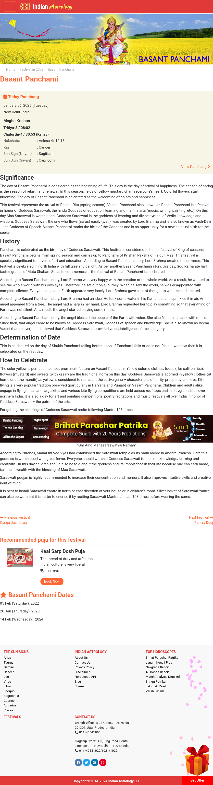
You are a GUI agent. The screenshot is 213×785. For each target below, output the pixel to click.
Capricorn (10, 701)
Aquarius (10, 705)
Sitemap (81, 686)
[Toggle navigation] (10, 6)
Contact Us (82, 662)
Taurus (8, 662)
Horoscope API (85, 677)
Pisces (8, 710)
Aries (7, 657)
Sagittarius (11, 696)
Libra (7, 686)
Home (10, 69)
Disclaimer (82, 672)
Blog (78, 681)
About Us (81, 657)
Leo (6, 677)
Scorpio (9, 691)
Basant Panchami (61, 69)
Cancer (9, 672)
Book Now (52, 581)
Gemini (9, 667)
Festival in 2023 (31, 69)
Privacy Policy (84, 667)
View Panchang (195, 166)
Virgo (7, 681)
